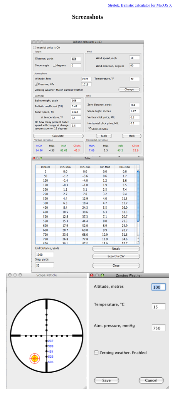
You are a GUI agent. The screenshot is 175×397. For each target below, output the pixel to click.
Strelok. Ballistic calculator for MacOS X (140, 5)
